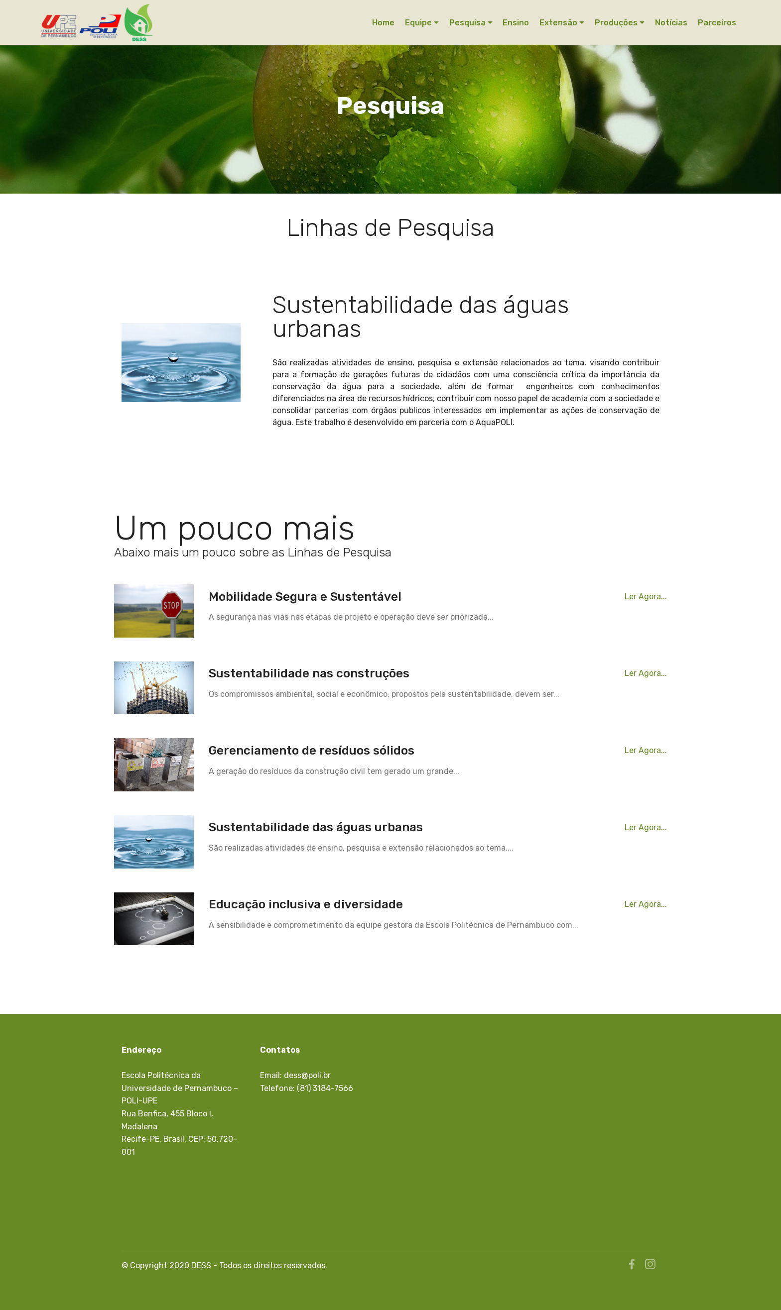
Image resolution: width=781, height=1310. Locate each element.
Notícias (671, 22)
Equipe (418, 22)
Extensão (558, 22)
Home (383, 22)
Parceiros (717, 22)
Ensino (516, 22)
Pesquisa (467, 22)
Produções (616, 22)
